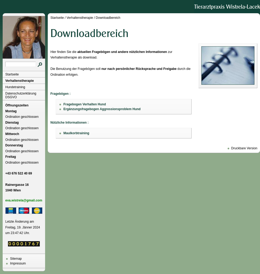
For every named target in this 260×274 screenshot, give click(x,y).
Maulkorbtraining (76, 133)
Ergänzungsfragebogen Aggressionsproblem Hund (102, 109)
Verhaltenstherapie (19, 81)
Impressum (18, 263)
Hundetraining (15, 87)
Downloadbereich (108, 18)
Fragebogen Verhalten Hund (84, 104)
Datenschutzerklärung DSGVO (20, 95)
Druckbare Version (244, 148)
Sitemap (16, 258)
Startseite (12, 74)
